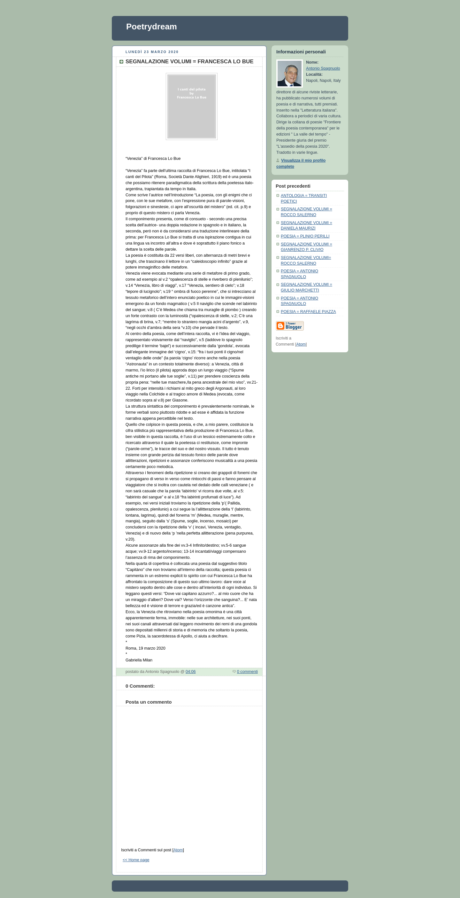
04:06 (191, 671)
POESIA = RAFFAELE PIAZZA (308, 311)
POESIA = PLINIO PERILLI (305, 236)
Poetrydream (151, 26)
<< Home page (136, 860)
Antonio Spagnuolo (323, 68)
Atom (178, 850)
